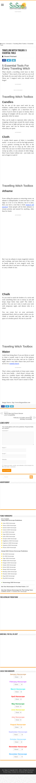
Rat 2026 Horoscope (8, 554)
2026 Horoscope (10, 520)
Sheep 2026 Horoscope (9, 569)
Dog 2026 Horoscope (9, 576)
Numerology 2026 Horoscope (11, 582)
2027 (27, 586)
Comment (5, 430)
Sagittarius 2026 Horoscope (10, 541)
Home (2, 43)
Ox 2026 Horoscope (8, 556)
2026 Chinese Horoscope (13, 551)
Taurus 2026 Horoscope (9, 525)
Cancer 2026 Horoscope (9, 530)
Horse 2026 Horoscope (9, 567)
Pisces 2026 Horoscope (9, 547)
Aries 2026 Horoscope (9, 523)
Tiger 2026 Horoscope (9, 558)
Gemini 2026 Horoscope (9, 527)
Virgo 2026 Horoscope (9, 534)
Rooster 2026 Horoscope (10, 574)
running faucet (14, 363)
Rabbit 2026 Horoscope (9, 560)
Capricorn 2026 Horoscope (10, 543)
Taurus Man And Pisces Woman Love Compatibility (14, 414)
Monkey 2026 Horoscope (10, 571)
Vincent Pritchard (10, 56)
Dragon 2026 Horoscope (9, 563)
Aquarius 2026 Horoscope (10, 545)
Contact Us (15, 772)
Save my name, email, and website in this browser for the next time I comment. (18, 466)
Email (4, 453)
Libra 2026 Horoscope (9, 536)
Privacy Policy (7, 772)
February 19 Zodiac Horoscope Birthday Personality (22, 418)
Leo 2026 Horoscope (8, 532)
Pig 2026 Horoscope (8, 578)
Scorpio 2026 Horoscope (10, 538)
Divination (9, 43)
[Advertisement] (18, 496)
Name (4, 447)
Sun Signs (5, 770)
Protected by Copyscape (26, 772)
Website (4, 459)
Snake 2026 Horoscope (9, 565)
